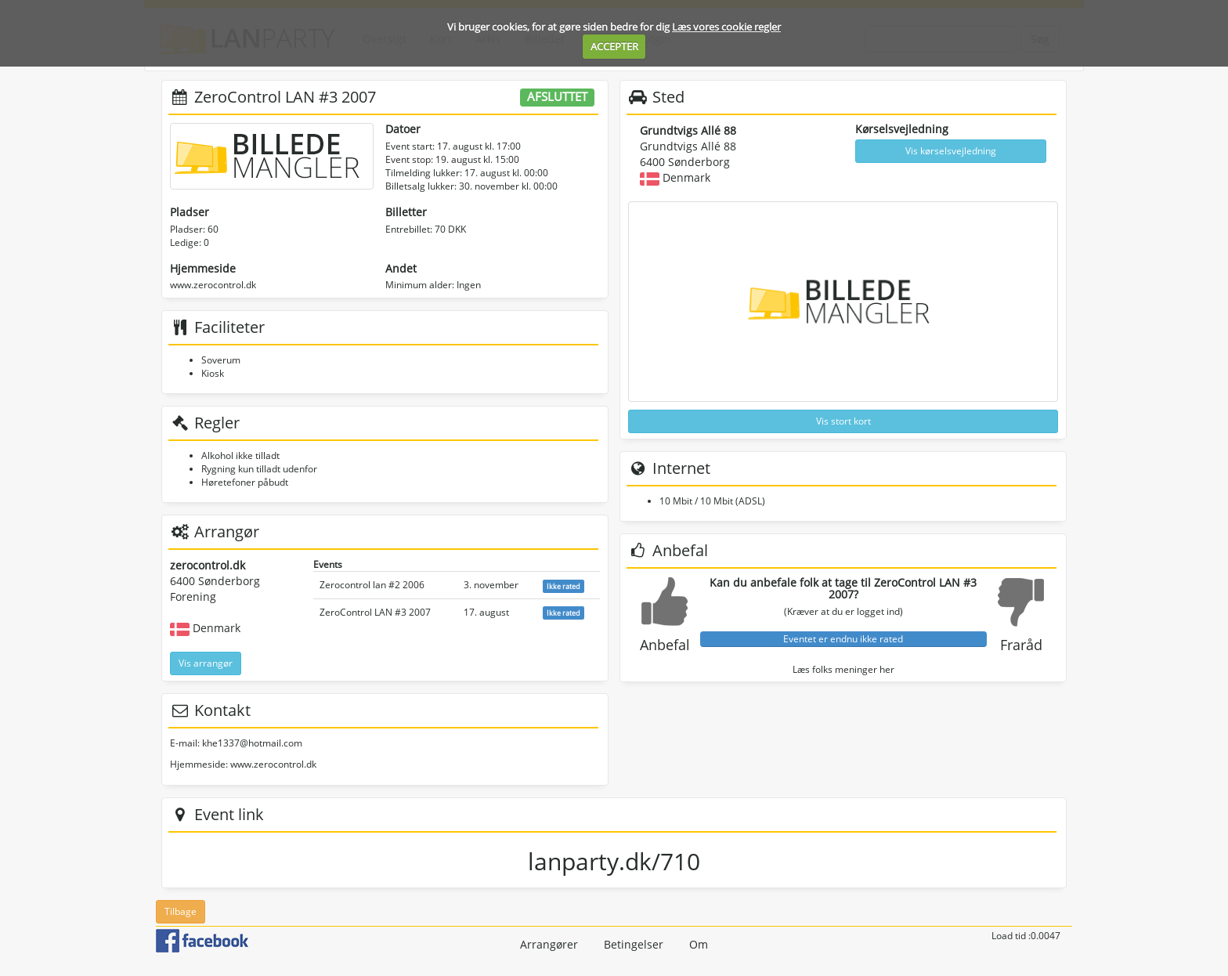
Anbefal (665, 644)
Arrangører (549, 944)
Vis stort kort (843, 421)
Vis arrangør (206, 663)
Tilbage (180, 911)
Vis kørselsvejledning (950, 150)
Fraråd (1021, 644)
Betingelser (633, 944)
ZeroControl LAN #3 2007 (375, 612)
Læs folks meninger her (843, 669)
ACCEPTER (614, 46)
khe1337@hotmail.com (252, 743)
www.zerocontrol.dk (213, 284)
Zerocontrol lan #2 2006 (372, 584)
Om (698, 944)
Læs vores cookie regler (726, 27)
